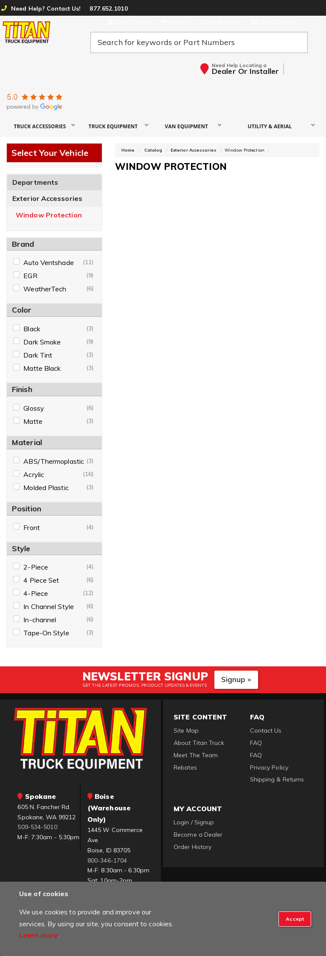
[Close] (294, 919)
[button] (43, 126)
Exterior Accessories (47, 198)
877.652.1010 (108, 8)
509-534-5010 (37, 827)
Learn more (38, 935)
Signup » (236, 679)
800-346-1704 (107, 860)
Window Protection (49, 215)
